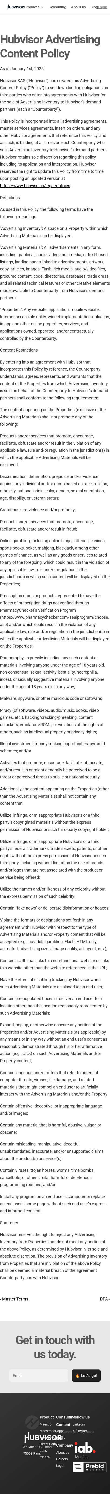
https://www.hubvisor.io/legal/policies (35, 185)
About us (78, 7)
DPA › (105, 1299)
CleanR (45, 1457)
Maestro (46, 1424)
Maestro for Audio (52, 1437)
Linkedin (79, 1424)
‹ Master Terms (14, 1299)
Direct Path (48, 1444)
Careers (62, 1459)
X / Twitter (80, 1431)
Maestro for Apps (52, 1431)
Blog (94, 7)
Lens (43, 1450)
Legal (60, 1465)
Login (102, 7)
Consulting (57, 7)
